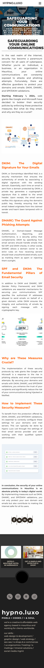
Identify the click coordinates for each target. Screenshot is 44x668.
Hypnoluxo (18, 16)
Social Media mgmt (14, 651)
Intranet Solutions (23, 648)
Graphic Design (11, 639)
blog (29, 16)
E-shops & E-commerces (25, 642)
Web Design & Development (18, 636)
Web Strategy (27, 639)
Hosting (26, 645)
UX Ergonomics (12, 645)
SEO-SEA (8, 642)
